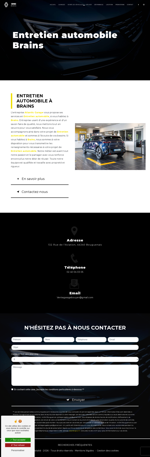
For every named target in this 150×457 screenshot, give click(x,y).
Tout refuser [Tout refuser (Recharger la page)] (18, 445)
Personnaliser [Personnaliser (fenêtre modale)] (17, 450)
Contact (130, 4)
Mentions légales (84, 450)
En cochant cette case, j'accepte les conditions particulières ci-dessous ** (49, 386)
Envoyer (78, 396)
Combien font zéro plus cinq (24, 350)
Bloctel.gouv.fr (74, 427)
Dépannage (98, 4)
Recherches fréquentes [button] (75, 444)
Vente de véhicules (75, 4)
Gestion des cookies (108, 450)
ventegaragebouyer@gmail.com (75, 294)
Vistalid (37, 450)
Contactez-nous (32, 192)
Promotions (119, 4)
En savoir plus (30, 179)
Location (109, 4)
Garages (61, 4)
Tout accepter (17, 440)
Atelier (89, 4)
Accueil (53, 4)
